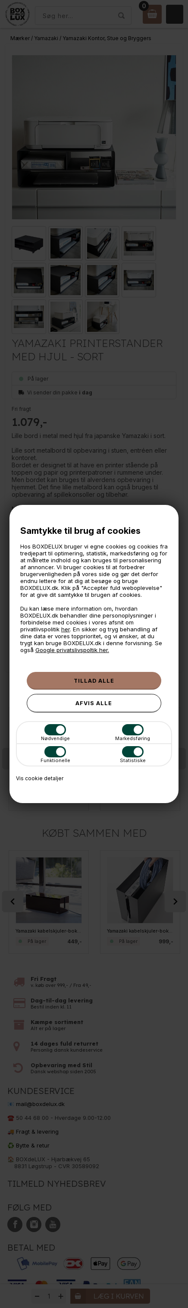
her (65, 629)
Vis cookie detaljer (39, 778)
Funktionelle (55, 754)
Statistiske (133, 754)
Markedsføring (132, 732)
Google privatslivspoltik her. (72, 649)
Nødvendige (55, 732)
